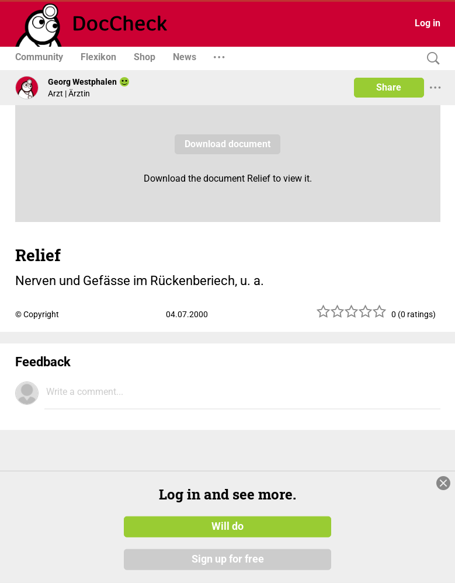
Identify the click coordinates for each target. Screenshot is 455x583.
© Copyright (37, 314)
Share (388, 87)
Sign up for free (228, 559)
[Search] (430, 59)
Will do (227, 526)
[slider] (352, 316)
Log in (427, 23)
